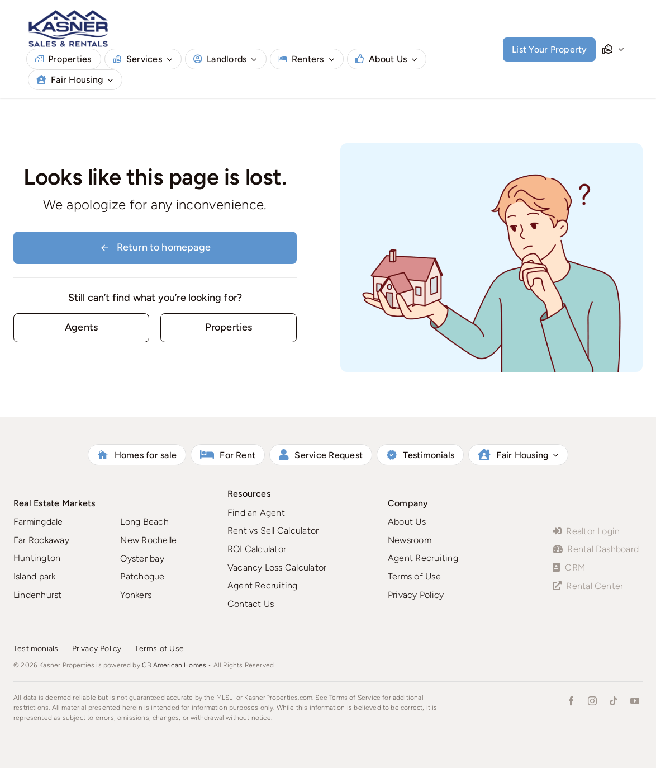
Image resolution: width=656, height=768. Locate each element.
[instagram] (592, 701)
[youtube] (635, 701)
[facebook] (571, 701)
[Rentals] (228, 327)
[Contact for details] (81, 327)
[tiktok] (613, 701)
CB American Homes (174, 665)
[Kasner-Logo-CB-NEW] (68, 13)
